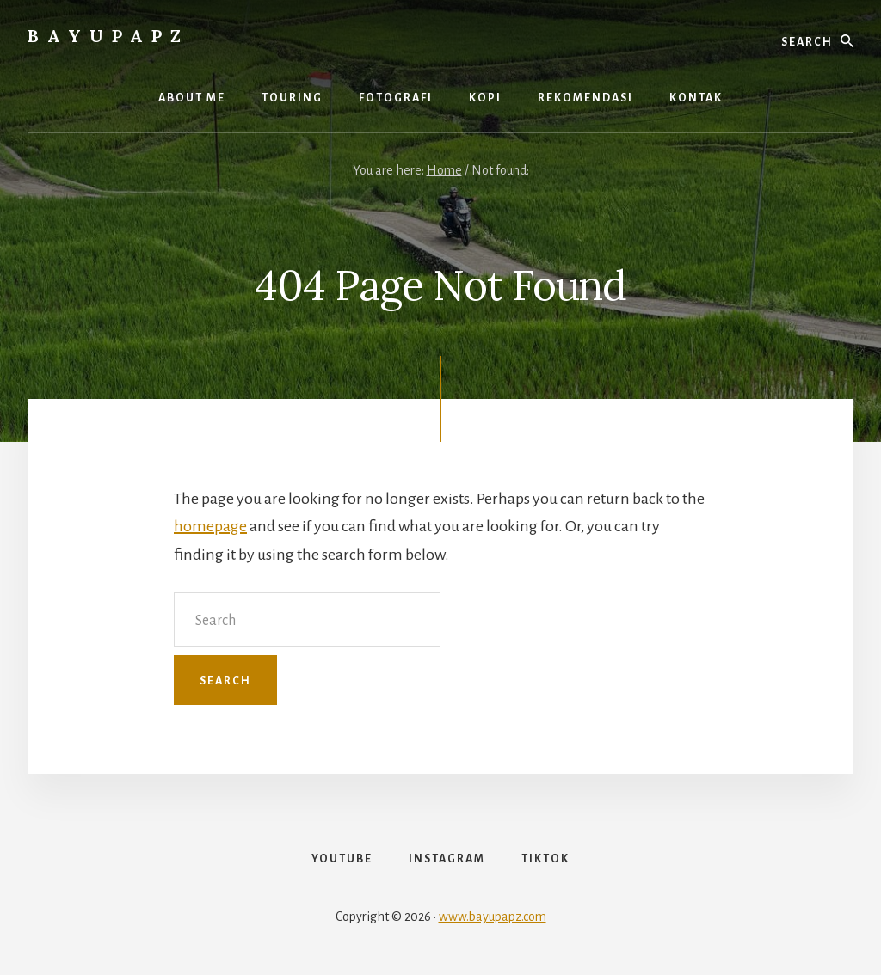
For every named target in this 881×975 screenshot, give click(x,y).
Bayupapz (108, 35)
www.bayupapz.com (492, 916)
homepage (210, 526)
